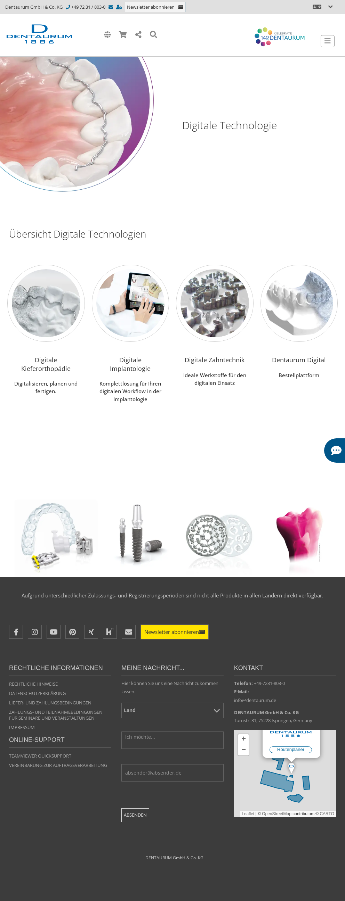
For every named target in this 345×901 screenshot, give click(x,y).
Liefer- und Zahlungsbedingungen (50, 703)
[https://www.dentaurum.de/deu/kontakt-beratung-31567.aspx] (119, 7)
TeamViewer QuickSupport (40, 756)
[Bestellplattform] (299, 343)
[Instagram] (35, 632)
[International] (107, 34)
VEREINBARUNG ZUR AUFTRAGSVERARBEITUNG (58, 765)
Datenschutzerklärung (37, 693)
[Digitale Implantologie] (130, 343)
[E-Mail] (129, 632)
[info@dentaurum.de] (111, 7)
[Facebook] (16, 632)
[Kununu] (110, 632)
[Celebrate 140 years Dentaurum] (279, 36)
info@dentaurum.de (255, 700)
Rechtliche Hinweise (33, 684)
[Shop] (122, 34)
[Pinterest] (72, 632)
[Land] (172, 710)
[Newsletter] (175, 632)
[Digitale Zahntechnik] (215, 343)
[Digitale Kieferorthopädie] (46, 343)
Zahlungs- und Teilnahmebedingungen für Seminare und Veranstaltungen (56, 715)
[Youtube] (54, 632)
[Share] (138, 34)
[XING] (91, 632)
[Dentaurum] (50, 34)
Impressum (22, 727)
